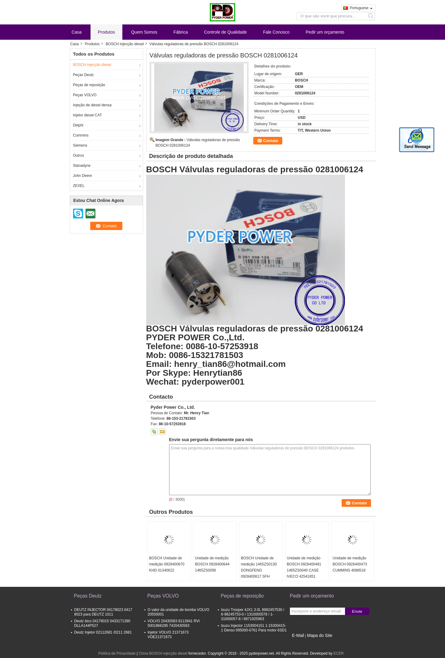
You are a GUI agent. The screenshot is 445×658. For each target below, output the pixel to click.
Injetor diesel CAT (87, 115)
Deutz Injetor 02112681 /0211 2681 (103, 632)
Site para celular (305, 643)
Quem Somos (144, 32)
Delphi (78, 125)
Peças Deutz (83, 75)
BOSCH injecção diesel (125, 44)
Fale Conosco (276, 32)
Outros (78, 155)
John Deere (82, 176)
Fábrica (180, 32)
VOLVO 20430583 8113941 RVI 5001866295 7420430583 (174, 623)
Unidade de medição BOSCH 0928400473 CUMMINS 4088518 (350, 564)
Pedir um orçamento (325, 32)
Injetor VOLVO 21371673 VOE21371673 (168, 634)
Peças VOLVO (85, 95)
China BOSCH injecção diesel (163, 653)
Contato (270, 140)
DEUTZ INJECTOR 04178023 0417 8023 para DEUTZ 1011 (103, 612)
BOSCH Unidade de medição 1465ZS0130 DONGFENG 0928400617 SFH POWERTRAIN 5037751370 (259, 573)
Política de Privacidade (116, 653)
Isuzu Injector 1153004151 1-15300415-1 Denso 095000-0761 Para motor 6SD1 (254, 627)
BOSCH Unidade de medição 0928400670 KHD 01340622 (166, 564)
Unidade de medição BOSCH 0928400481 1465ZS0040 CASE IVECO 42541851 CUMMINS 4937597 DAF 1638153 (304, 573)
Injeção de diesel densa (92, 105)
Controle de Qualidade (225, 32)
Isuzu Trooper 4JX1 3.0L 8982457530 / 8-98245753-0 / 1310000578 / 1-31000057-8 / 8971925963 (252, 614)
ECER (338, 653)
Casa (77, 32)
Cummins (81, 135)
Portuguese (361, 8)
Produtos (106, 32)
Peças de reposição (89, 85)
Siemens (80, 145)
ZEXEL (79, 186)
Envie (357, 611)
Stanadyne (82, 165)
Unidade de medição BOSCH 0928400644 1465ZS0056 (212, 564)
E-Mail (298, 635)
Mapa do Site (319, 635)
